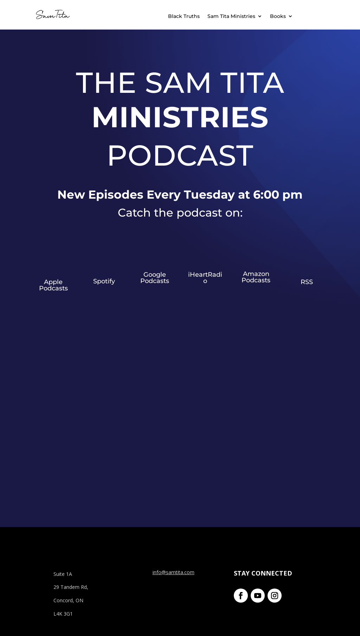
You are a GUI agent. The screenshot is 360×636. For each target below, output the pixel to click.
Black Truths (184, 16)
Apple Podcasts (53, 285)
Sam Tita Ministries (231, 16)
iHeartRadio (205, 278)
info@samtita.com (173, 572)
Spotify (104, 281)
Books (278, 16)
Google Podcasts (154, 278)
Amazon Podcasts (256, 277)
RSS (307, 282)
